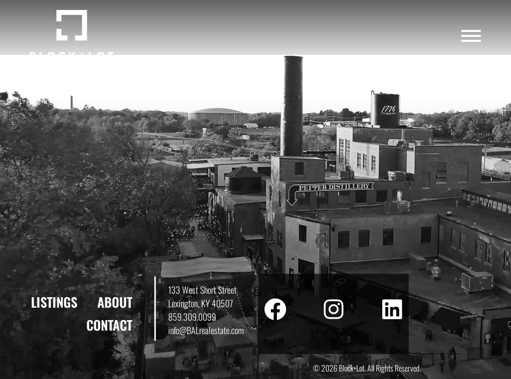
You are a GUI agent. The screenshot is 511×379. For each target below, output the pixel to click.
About (114, 302)
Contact (109, 325)
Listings (54, 302)
